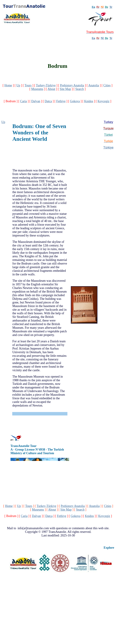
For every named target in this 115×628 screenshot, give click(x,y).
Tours (28, 85)
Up (18, 85)
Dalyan (35, 101)
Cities (107, 85)
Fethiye (61, 101)
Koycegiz (103, 101)
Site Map (65, 89)
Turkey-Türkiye (46, 85)
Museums (37, 89)
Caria (23, 101)
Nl (102, 38)
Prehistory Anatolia (72, 85)
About (51, 89)
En (93, 38)
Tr (110, 7)
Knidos (88, 101)
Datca (48, 101)
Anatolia (93, 85)
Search (79, 89)
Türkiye (108, 147)
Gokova (75, 101)
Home (8, 85)
